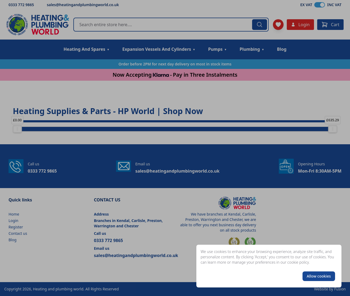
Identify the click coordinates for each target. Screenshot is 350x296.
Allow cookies (319, 276)
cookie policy (298, 262)
